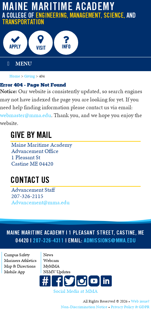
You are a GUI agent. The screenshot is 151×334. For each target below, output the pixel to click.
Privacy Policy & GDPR (130, 307)
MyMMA (51, 266)
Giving (29, 76)
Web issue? (140, 301)
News (48, 255)
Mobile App (14, 272)
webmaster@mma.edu (25, 115)
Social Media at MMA (75, 291)
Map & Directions (19, 266)
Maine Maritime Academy (58, 7)
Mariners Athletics (20, 260)
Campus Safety (17, 255)
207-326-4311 (48, 241)
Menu (18, 63)
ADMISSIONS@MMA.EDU (110, 241)
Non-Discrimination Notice (84, 307)
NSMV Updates (56, 272)
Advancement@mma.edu (40, 202)
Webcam (51, 260)
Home (14, 76)
